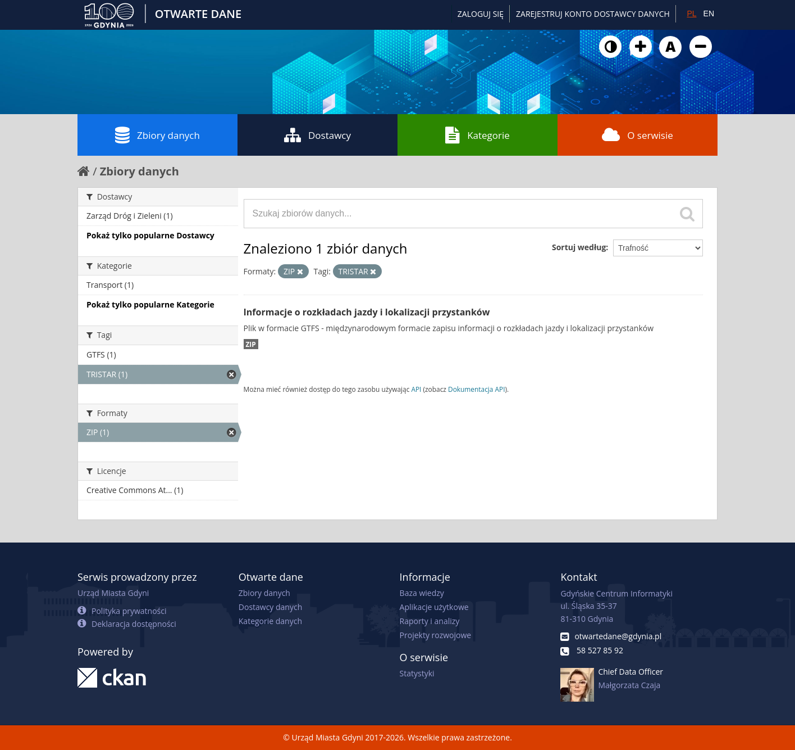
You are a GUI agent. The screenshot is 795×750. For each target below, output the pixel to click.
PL (691, 13)
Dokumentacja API (476, 389)
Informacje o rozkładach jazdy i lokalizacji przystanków (367, 312)
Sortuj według (579, 247)
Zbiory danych (157, 134)
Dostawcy (317, 134)
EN (708, 13)
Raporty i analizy (430, 621)
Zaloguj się (481, 13)
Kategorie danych (270, 621)
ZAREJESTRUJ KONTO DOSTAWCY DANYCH (593, 13)
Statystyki (417, 673)
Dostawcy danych (270, 607)
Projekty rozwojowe (436, 635)
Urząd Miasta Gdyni (113, 593)
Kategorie (477, 134)
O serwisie (637, 134)
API (416, 389)
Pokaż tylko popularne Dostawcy (150, 235)
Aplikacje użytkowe (434, 607)
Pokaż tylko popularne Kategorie (150, 304)
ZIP (251, 344)
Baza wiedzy (422, 593)
